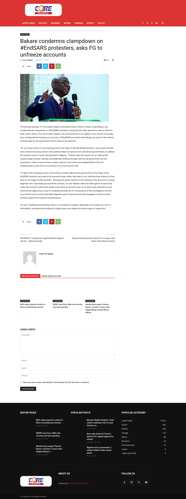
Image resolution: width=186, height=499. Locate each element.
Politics (43, 23)
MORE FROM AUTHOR (51, 276)
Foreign (78, 23)
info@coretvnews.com (78, 483)
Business (55, 23)
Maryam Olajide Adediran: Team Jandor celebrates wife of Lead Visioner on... (100, 423)
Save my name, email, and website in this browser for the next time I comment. (56, 382)
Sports (90, 23)
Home (22, 30)
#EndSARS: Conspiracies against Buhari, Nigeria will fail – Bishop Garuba (42, 239)
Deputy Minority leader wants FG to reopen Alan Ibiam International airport (93, 239)
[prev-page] (22, 318)
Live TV (101, 23)
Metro (67, 23)
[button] (162, 23)
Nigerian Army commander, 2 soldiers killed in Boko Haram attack (99, 450)
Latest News (28, 23)
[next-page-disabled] (26, 318)
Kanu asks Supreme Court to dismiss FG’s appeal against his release (100, 436)
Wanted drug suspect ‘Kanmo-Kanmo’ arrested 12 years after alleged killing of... (49, 449)
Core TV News (27, 60)
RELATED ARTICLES (30, 276)
